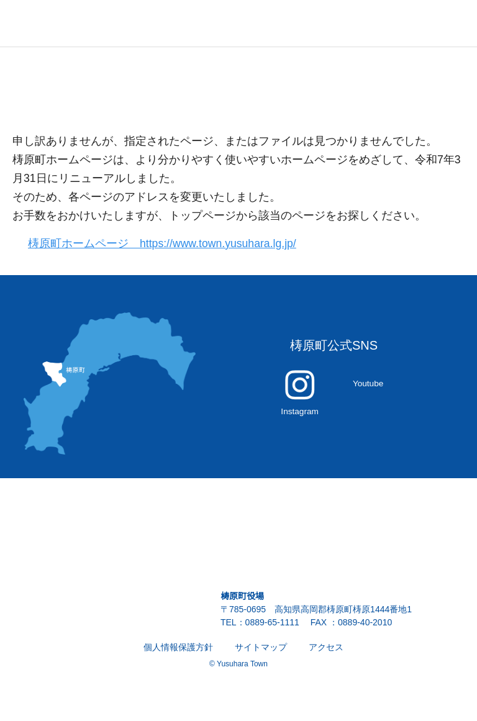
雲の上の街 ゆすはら (62, 23)
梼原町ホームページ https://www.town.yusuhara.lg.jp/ (169, 244)
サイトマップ (261, 654)
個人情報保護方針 (178, 654)
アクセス (326, 654)
